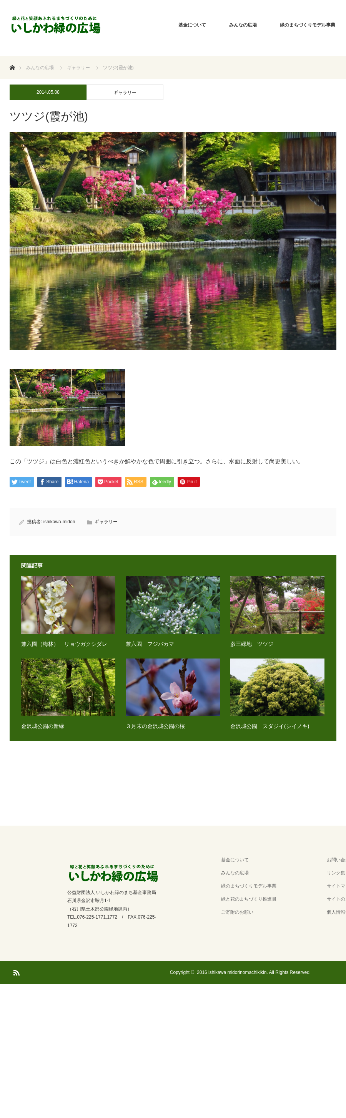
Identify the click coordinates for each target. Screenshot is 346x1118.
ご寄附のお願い (237, 912)
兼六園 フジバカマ (150, 644)
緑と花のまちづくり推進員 (248, 899)
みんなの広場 (243, 25)
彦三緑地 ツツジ (251, 644)
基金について (192, 25)
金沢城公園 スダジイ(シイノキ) (269, 726)
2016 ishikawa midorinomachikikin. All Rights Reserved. (254, 972)
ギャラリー (124, 92)
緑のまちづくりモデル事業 (248, 886)
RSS (15, 971)
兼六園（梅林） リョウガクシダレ (64, 644)
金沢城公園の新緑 (42, 726)
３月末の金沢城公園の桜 (155, 726)
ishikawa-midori (59, 521)
